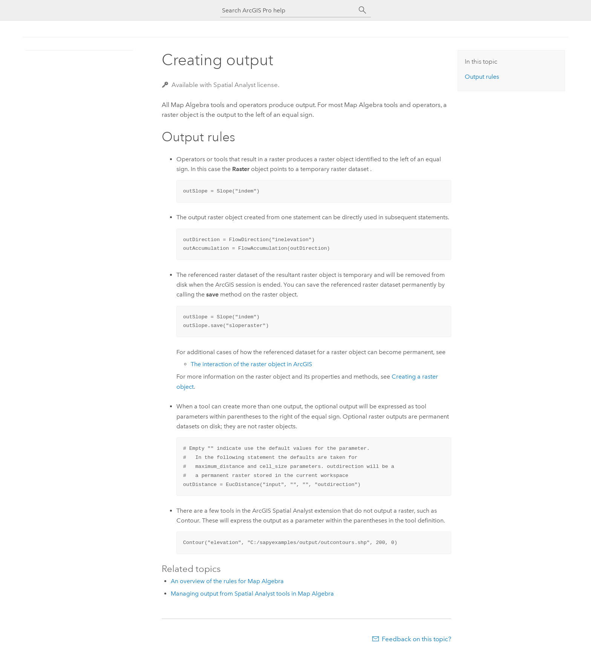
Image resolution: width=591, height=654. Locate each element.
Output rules (482, 76)
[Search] (362, 10)
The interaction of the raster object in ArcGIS (251, 364)
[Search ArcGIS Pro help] (288, 10)
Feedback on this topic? (416, 639)
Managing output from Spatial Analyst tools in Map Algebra (252, 593)
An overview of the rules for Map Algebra (227, 581)
